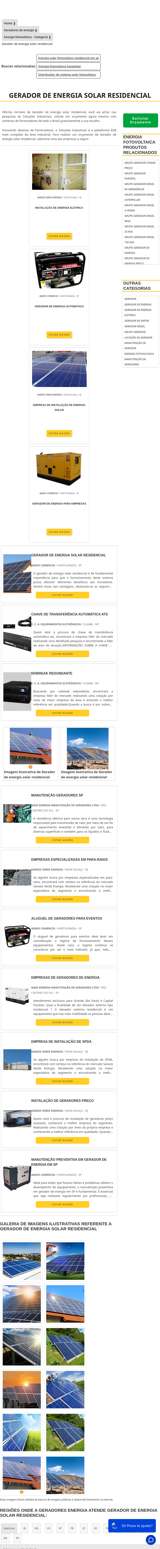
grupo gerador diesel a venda (139, 207)
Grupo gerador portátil (135, 176)
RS (95, 1330)
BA (119, 1330)
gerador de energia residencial (80, 1464)
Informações (80, 1509)
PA (17, 1340)
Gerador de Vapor (136, 320)
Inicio (80, 1487)
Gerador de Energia (137, 304)
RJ (25, 1330)
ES (48, 1330)
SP (60, 1330)
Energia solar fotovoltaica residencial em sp (68, 58)
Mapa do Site (80, 1516)
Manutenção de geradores (135, 361)
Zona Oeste (58, 1384)
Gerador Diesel (134, 326)
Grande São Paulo (125, 1384)
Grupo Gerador (135, 332)
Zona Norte (36, 1384)
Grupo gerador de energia (136, 250)
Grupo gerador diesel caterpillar (139, 197)
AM (5, 1340)
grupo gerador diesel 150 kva (139, 239)
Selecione (9, 1330)
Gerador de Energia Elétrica (137, 312)
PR (72, 1330)
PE (107, 1330)
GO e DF (146, 1330)
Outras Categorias (137, 286)
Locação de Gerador (138, 337)
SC (83, 1330)
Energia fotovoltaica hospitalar (59, 66)
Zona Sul (79, 1384)
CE (131, 1330)
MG (37, 1330)
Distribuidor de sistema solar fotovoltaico (67, 75)
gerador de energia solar (80, 1471)
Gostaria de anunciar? (80, 1480)
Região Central (12, 1384)
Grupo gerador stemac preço (140, 165)
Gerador (130, 299)
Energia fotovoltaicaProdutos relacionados (140, 145)
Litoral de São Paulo (15, 1394)
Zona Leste (99, 1384)
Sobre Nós (80, 1495)
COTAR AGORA (31, 236)
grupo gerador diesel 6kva (139, 218)
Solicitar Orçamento (140, 120)
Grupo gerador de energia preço (136, 261)
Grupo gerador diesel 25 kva (139, 229)
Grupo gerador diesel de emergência (139, 186)
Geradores (80, 1502)
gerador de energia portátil (80, 1457)
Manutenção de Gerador (135, 345)
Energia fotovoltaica (139, 354)
